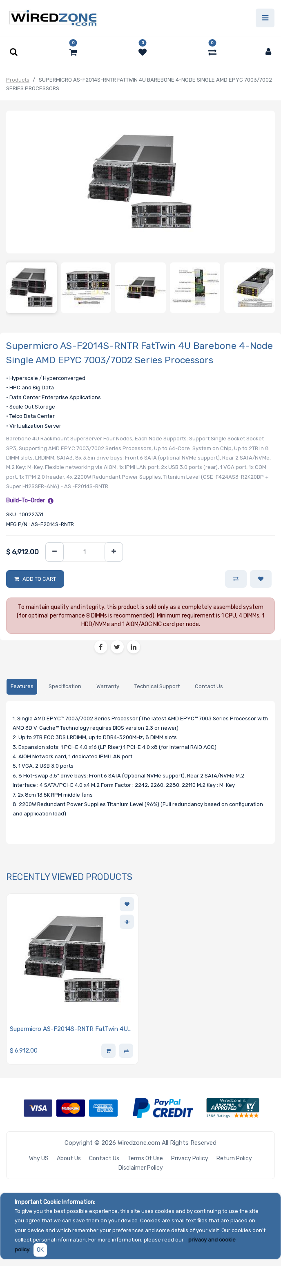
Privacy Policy (189, 1158)
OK (40, 1249)
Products (17, 80)
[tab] (22, 687)
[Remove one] (54, 552)
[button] (261, 579)
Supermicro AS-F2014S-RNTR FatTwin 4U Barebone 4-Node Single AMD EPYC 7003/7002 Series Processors (69, 1029)
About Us (69, 1158)
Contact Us (104, 1158)
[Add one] (114, 552)
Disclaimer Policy (140, 1167)
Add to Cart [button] (39, 579)
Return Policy (234, 1158)
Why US (39, 1158)
